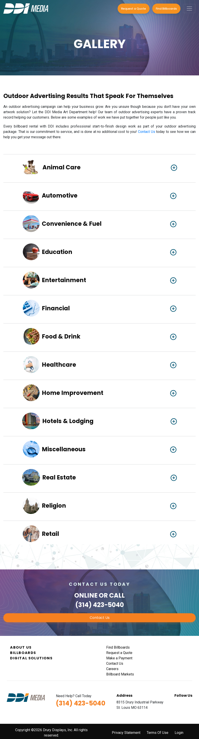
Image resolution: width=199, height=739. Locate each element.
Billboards (23, 652)
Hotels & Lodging (67, 421)
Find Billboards (166, 9)
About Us (21, 647)
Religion (54, 505)
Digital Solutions (31, 658)
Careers (112, 669)
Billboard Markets (120, 674)
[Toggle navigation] (189, 8)
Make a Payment (119, 658)
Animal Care (61, 167)
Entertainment (64, 280)
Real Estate (59, 477)
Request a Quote (133, 9)
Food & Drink (61, 336)
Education (57, 252)
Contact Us (146, 132)
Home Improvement (72, 393)
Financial (56, 308)
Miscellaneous (64, 449)
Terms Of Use (157, 732)
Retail (50, 534)
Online (85, 595)
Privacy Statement (126, 732)
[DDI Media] (25, 8)
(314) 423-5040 (99, 605)
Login (179, 732)
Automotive (59, 195)
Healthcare (59, 364)
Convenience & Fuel (72, 224)
